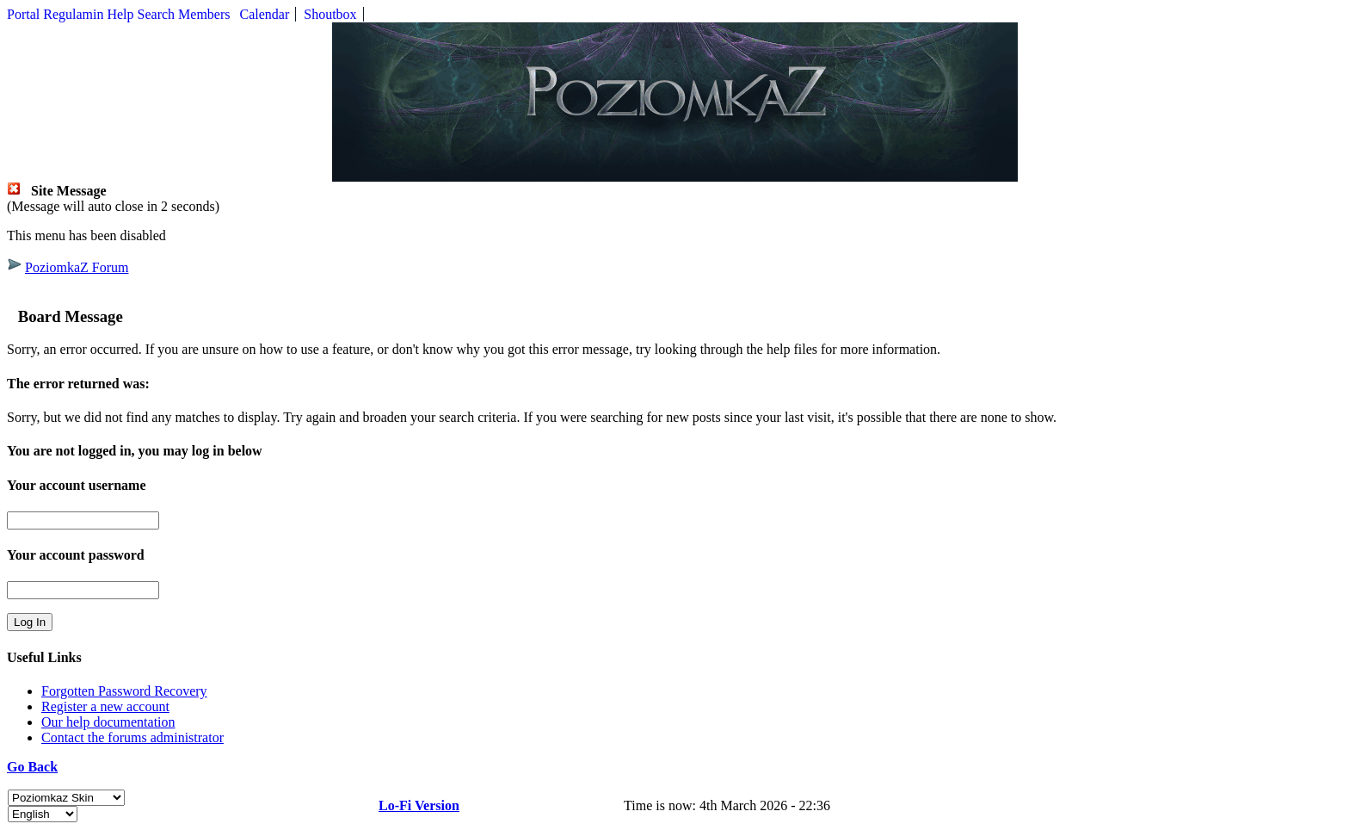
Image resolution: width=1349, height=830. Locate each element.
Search (157, 14)
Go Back (32, 766)
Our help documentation (108, 722)
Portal (23, 14)
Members (204, 14)
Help (120, 14)
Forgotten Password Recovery (124, 691)
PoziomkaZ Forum (76, 267)
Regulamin (73, 14)
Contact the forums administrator (132, 737)
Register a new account (105, 706)
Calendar (265, 14)
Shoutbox (330, 14)
